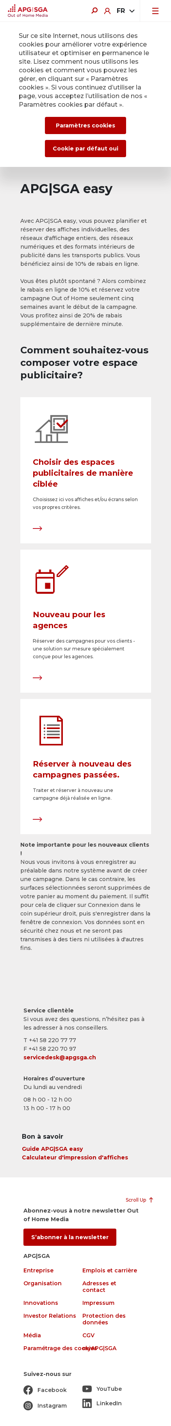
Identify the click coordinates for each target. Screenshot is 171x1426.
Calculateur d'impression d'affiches (75, 1157)
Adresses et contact (99, 1286)
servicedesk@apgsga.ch (59, 1057)
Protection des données (104, 1319)
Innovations (40, 1303)
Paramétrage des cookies (60, 1348)
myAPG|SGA (99, 1348)
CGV (88, 1335)
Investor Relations (49, 1316)
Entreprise (38, 1270)
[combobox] (125, 11)
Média (32, 1335)
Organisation (42, 1283)
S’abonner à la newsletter (70, 1237)
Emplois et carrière (109, 1270)
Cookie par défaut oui (85, 148)
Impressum (98, 1303)
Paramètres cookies (85, 125)
